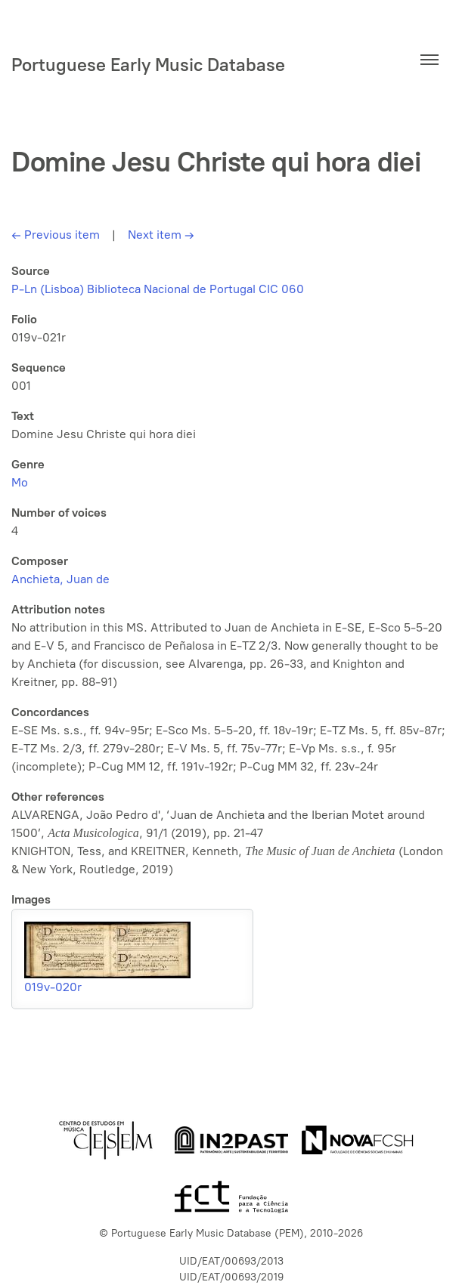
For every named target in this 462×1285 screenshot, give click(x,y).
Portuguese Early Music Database (148, 65)
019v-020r (53, 987)
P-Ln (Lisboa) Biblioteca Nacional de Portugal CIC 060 (157, 289)
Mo (19, 482)
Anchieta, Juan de (60, 579)
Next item (161, 234)
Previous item (55, 234)
